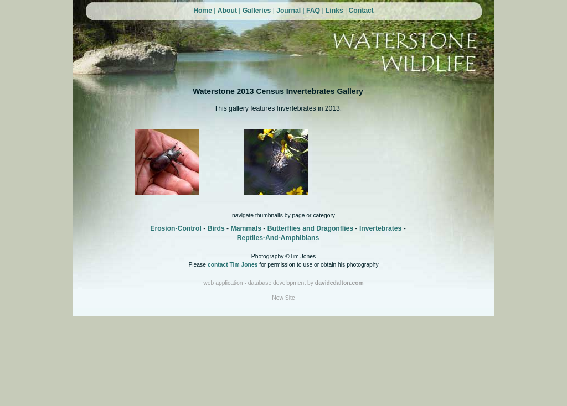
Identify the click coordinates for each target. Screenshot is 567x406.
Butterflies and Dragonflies (310, 228)
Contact (361, 10)
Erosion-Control (176, 228)
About (227, 10)
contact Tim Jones (233, 265)
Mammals (246, 228)
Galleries (257, 10)
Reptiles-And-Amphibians (278, 238)
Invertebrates (380, 228)
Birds (216, 228)
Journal (288, 10)
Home (202, 10)
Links (334, 10)
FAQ (313, 10)
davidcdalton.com (339, 283)
